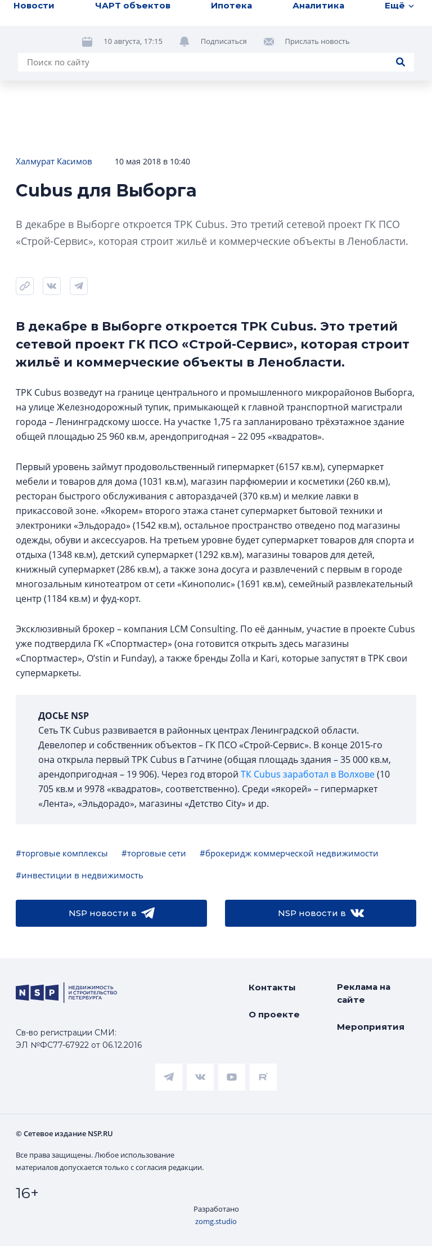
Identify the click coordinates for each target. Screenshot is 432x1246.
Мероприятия (370, 1026)
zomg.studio (216, 1221)
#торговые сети (154, 853)
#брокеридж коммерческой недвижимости (289, 853)
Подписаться (224, 41)
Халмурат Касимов (54, 161)
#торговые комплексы (62, 853)
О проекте (274, 1014)
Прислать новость (317, 41)
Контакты (272, 987)
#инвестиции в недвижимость (79, 875)
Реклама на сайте (363, 993)
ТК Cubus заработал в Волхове (308, 774)
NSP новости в (112, 913)
